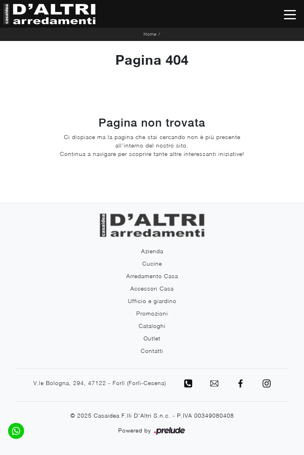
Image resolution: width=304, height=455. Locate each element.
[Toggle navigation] (290, 14)
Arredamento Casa (152, 276)
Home (150, 34)
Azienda (152, 251)
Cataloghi (152, 325)
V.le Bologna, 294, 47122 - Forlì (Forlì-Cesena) (99, 382)
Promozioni (152, 313)
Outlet (152, 338)
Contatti (152, 350)
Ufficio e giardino (152, 300)
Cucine (152, 263)
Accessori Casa (152, 288)
